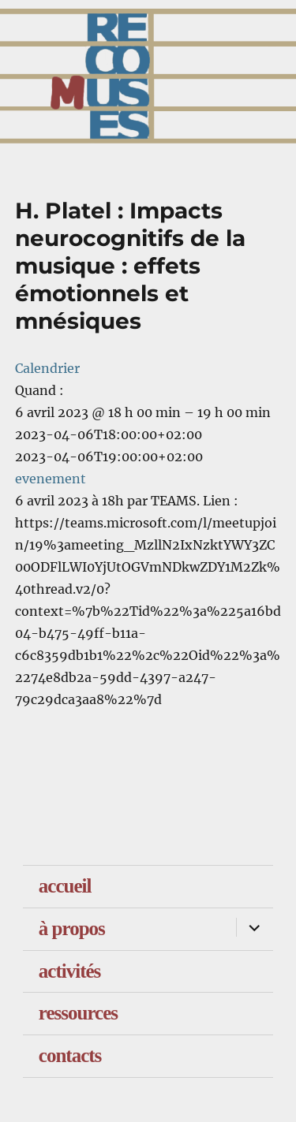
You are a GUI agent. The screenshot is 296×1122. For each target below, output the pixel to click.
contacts (70, 1055)
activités (69, 971)
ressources (78, 1012)
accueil (65, 885)
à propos (72, 928)
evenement (50, 478)
